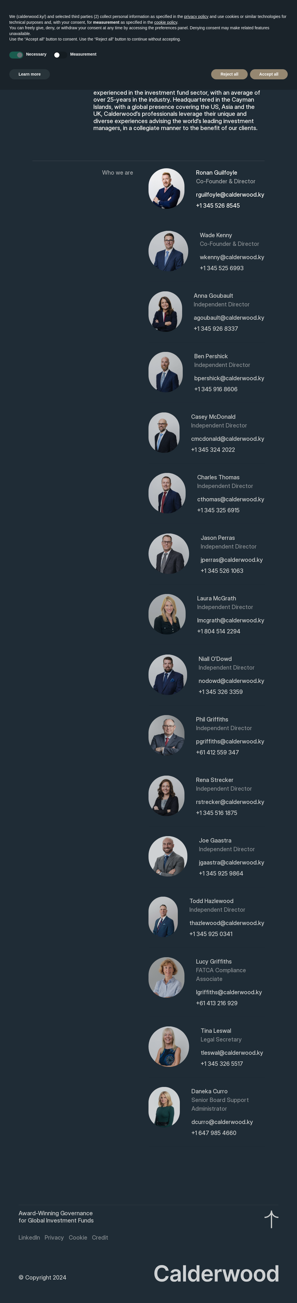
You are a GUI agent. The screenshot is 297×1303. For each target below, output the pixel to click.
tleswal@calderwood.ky (232, 1053)
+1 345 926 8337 (216, 329)
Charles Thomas (218, 478)
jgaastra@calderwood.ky (232, 863)
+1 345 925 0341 (210, 934)
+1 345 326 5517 (222, 1064)
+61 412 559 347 (217, 753)
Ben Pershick (211, 357)
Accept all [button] (268, 74)
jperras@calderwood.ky (232, 560)
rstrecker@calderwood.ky (230, 802)
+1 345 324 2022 (213, 450)
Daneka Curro (209, 1092)
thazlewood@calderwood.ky (227, 923)
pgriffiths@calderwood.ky (230, 742)
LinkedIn (29, 1238)
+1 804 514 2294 (218, 632)
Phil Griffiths (212, 720)
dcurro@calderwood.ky (222, 1122)
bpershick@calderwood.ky (229, 379)
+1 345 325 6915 (218, 511)
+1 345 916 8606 (216, 390)
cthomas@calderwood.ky (231, 500)
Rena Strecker (214, 780)
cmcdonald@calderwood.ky (228, 439)
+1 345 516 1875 (216, 813)
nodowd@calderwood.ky (232, 681)
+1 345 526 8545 (218, 205)
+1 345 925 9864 (221, 874)
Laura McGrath (216, 599)
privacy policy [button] (196, 16)
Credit (100, 1238)
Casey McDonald (213, 417)
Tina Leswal (216, 1031)
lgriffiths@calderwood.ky (229, 993)
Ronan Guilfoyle (216, 172)
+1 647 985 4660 (213, 1133)
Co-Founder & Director (226, 181)
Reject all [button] (229, 74)
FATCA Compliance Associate (221, 975)
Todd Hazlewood (211, 901)
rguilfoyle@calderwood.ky (230, 194)
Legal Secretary (221, 1040)
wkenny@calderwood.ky (232, 258)
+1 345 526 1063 (222, 571)
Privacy (54, 1238)
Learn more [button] (30, 74)
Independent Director (222, 305)
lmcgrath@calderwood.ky (231, 621)
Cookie (78, 1238)
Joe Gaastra (215, 841)
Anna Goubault (213, 296)
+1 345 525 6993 (222, 269)
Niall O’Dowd (215, 659)
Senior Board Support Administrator (220, 1105)
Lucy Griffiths (214, 962)
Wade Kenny (216, 236)
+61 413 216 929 (217, 1004)
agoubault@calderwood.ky (229, 318)
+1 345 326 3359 (221, 692)
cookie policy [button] (165, 22)
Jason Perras (218, 538)
